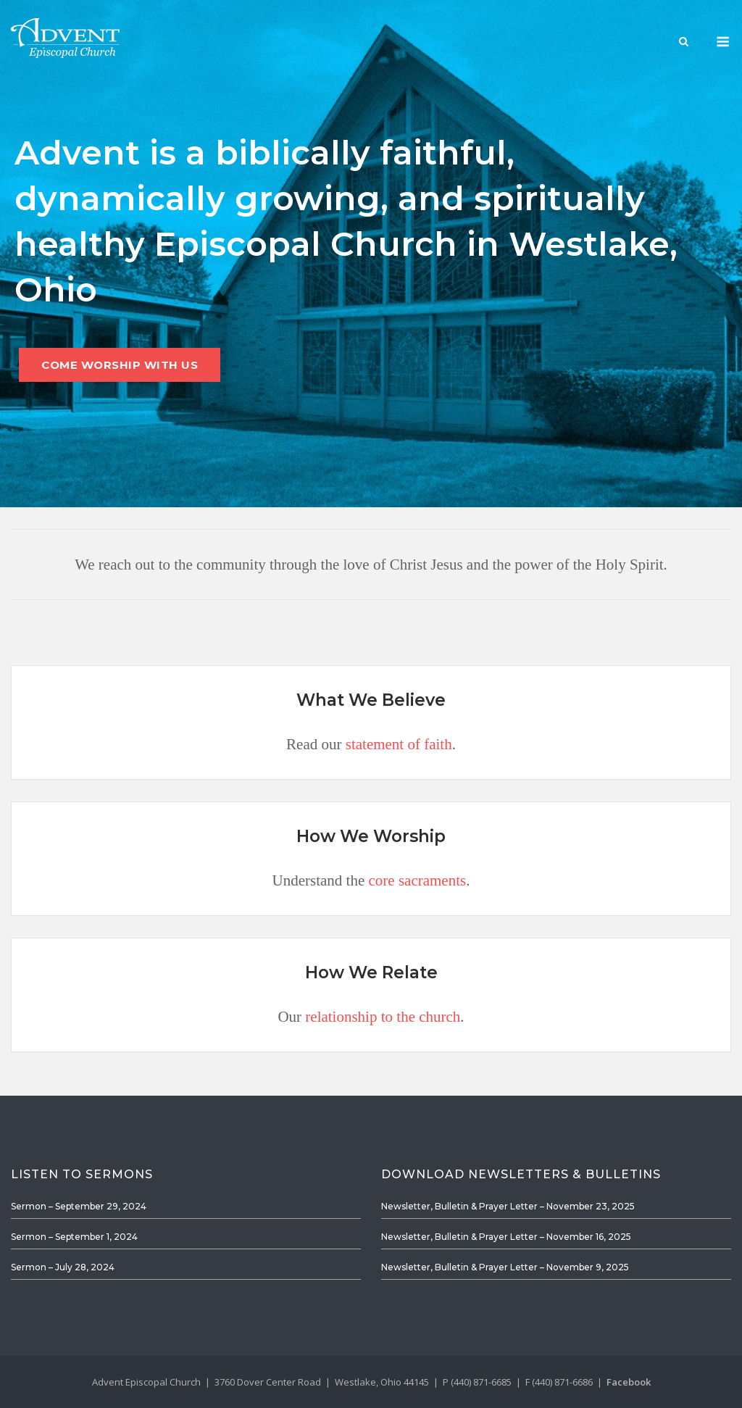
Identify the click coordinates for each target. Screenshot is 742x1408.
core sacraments (418, 880)
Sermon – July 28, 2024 (62, 1267)
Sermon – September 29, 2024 (78, 1206)
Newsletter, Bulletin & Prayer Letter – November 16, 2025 (506, 1236)
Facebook (628, 1381)
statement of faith (399, 744)
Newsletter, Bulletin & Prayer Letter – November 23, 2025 (508, 1206)
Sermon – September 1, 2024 (74, 1236)
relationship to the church (382, 1016)
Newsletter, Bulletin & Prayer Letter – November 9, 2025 (505, 1267)
